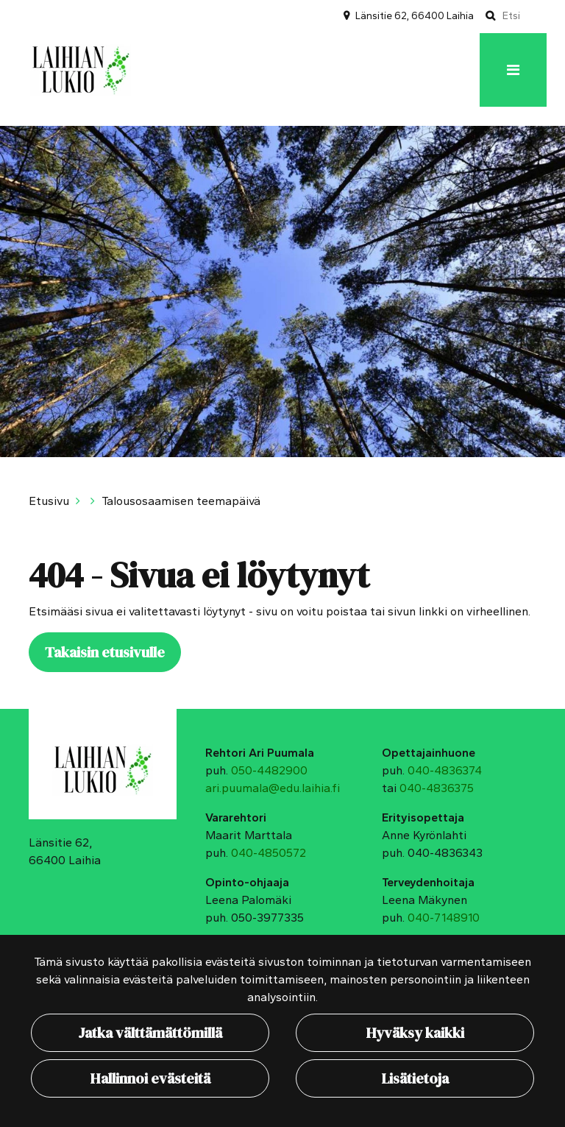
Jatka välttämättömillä (150, 1032)
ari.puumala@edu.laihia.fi (272, 788)
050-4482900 (269, 770)
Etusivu (49, 501)
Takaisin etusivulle (105, 652)
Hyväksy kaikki (415, 1032)
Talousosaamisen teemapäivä (181, 501)
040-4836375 (436, 788)
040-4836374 (445, 770)
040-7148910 (444, 918)
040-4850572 (268, 853)
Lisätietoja (415, 1078)
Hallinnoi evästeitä (150, 1078)
